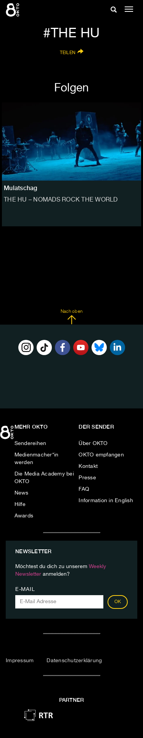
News (21, 493)
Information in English (106, 500)
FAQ (84, 489)
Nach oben (71, 317)
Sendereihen (30, 443)
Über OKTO (93, 443)
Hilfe (20, 504)
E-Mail (25, 589)
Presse (87, 477)
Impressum (20, 660)
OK (117, 602)
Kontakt (88, 466)
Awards (24, 516)
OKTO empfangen (101, 455)
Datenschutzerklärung (74, 660)
